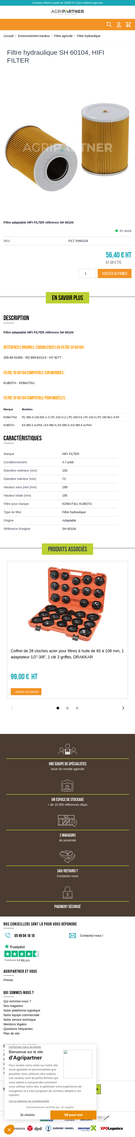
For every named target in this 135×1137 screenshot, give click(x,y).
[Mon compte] (119, 24)
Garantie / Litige (14, 1073)
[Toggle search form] (109, 24)
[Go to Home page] (67, 12)
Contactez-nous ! (91, 936)
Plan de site (12, 1033)
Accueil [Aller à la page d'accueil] (9, 36)
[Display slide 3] (77, 708)
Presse (8, 980)
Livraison (10, 1064)
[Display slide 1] (58, 708)
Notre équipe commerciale (21, 1015)
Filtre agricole (63, 36)
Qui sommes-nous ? (17, 1001)
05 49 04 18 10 (24, 935)
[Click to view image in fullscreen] (67, 147)
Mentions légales (15, 1024)
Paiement (10, 1055)
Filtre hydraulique (89, 36)
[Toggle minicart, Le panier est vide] (128, 24)
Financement (12, 1059)
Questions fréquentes (18, 1029)
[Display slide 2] (67, 708)
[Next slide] (123, 708)
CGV (7, 1068)
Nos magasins (13, 1006)
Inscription (92, 1089)
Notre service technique (20, 1020)
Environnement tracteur (34, 36)
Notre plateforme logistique (22, 1010)
